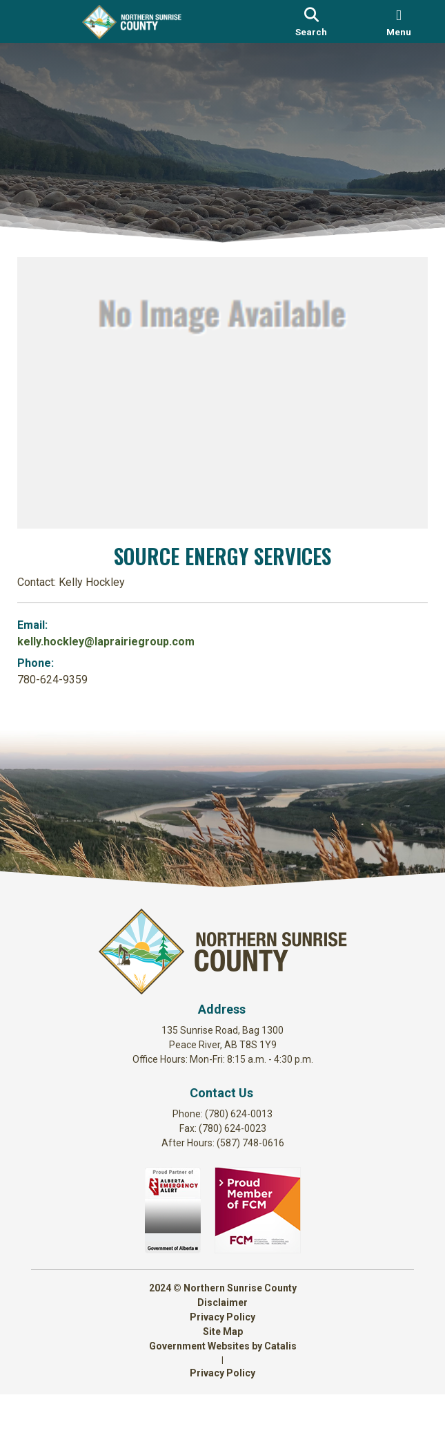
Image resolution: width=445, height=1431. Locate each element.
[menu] (398, 21)
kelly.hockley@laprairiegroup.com (119, 636)
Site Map (223, 1368)
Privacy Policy (222, 1353)
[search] (311, 21)
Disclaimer (222, 1339)
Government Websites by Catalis (223, 1382)
